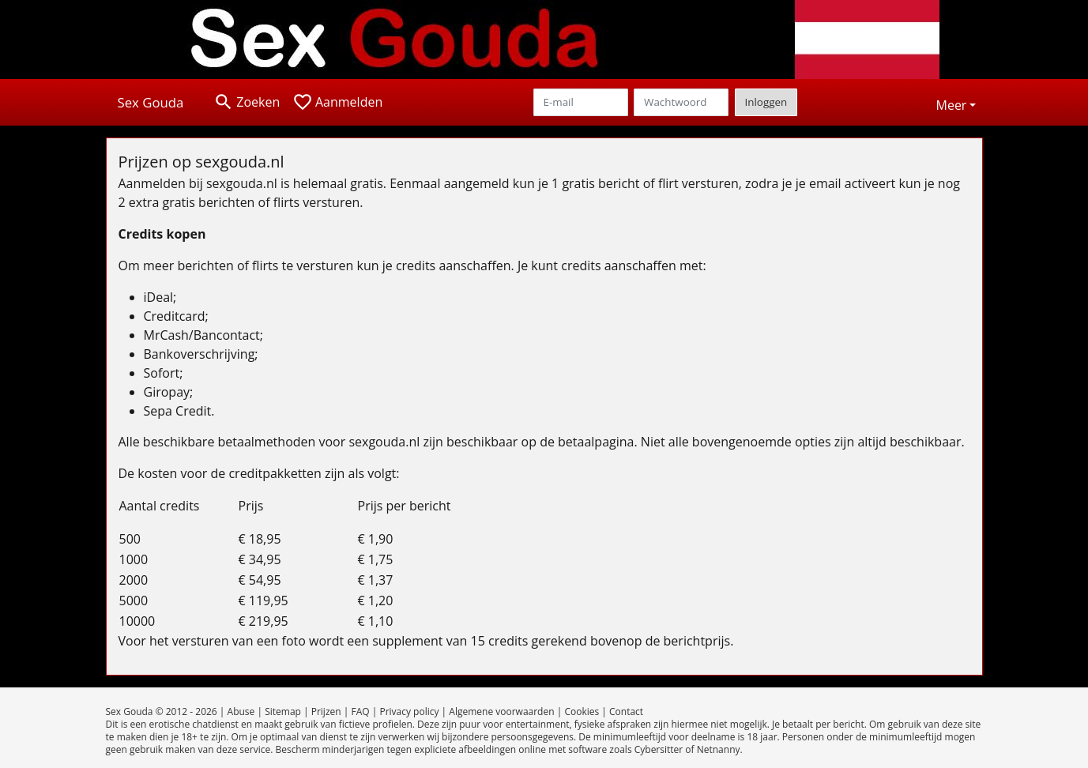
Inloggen (766, 102)
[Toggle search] (246, 102)
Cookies (581, 711)
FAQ (360, 711)
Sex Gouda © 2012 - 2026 (161, 711)
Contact (626, 711)
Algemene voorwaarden (501, 711)
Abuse (241, 711)
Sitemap (283, 711)
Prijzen (326, 711)
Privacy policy (409, 711)
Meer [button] (951, 105)
